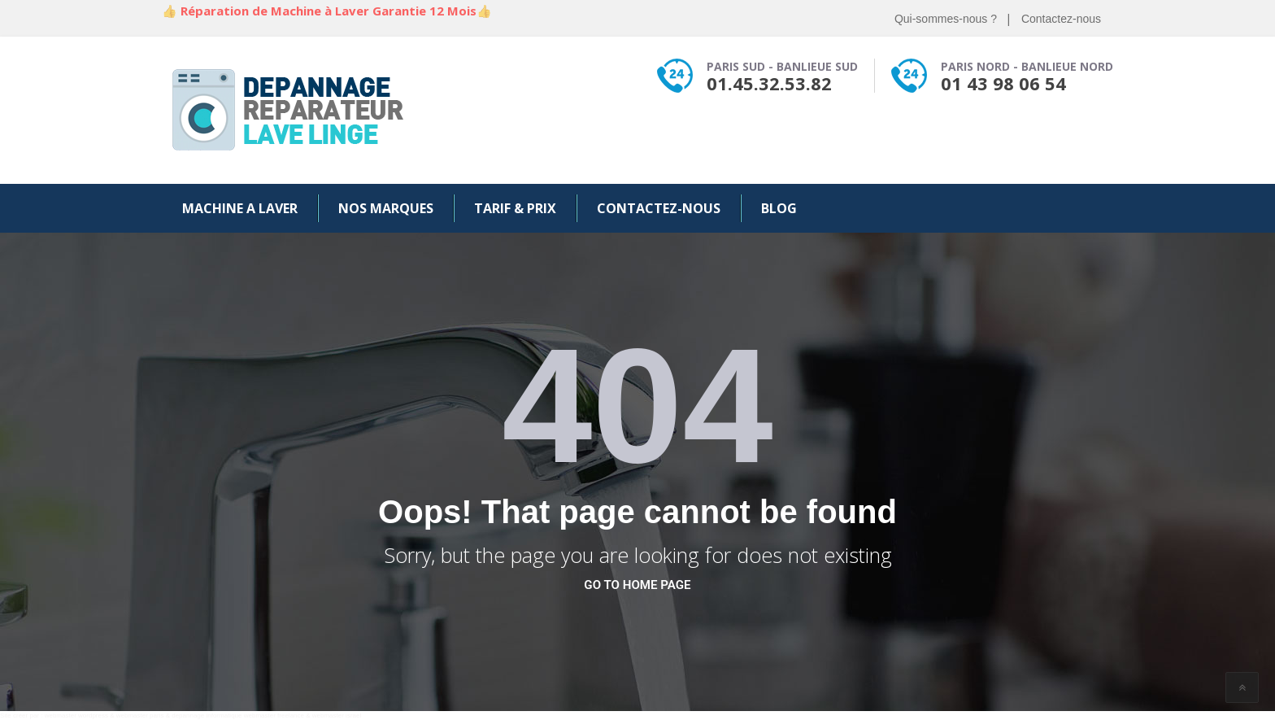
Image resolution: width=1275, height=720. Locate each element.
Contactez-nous (1061, 18)
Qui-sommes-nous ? (945, 18)
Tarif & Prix (515, 208)
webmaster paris (140, 715)
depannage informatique (207, 715)
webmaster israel (336, 715)
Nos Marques (385, 208)
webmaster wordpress (76, 715)
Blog (779, 208)
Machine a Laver (240, 208)
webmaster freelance (274, 715)
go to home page (637, 585)
